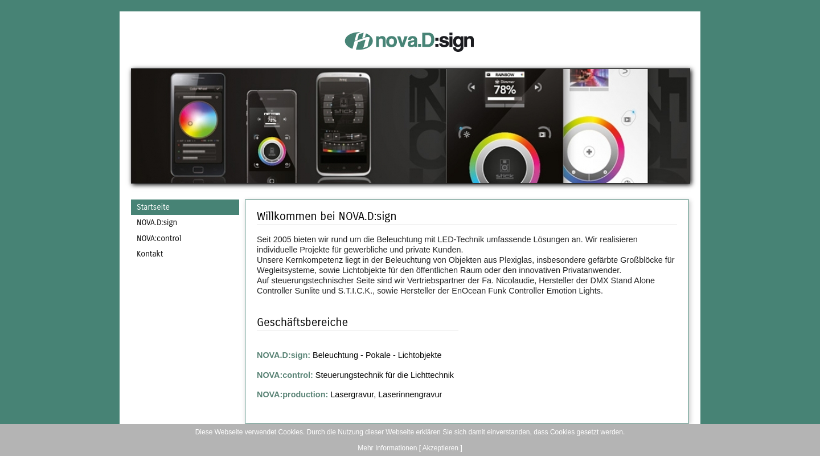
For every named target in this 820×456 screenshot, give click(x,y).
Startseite (153, 207)
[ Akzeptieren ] (440, 448)
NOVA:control (159, 238)
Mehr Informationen (387, 448)
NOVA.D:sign (157, 222)
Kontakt (150, 254)
